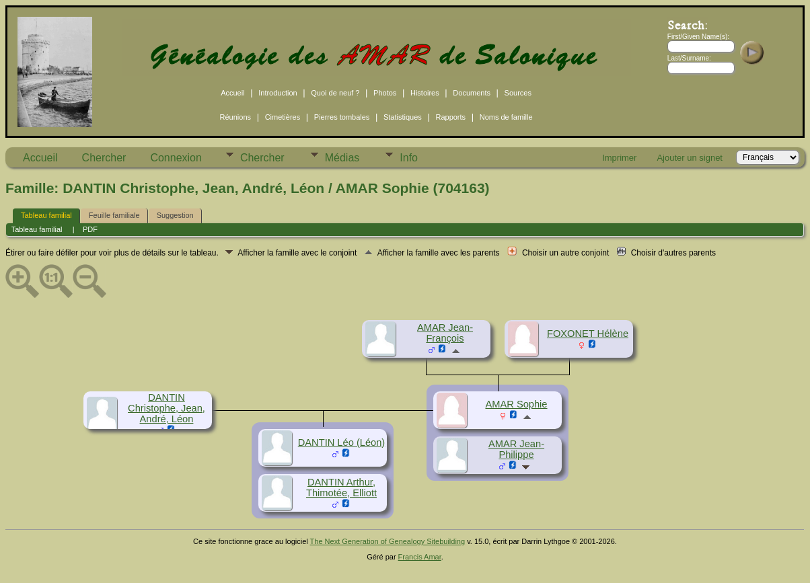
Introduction (277, 93)
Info (409, 157)
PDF (90, 229)
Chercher (104, 157)
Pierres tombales (342, 117)
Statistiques (402, 117)
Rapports (450, 117)
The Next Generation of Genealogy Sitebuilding (388, 541)
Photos (384, 93)
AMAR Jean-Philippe (516, 449)
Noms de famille (506, 117)
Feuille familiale (114, 215)
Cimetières (283, 117)
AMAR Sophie (516, 404)
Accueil (232, 93)
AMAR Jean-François (445, 333)
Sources (518, 93)
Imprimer (619, 158)
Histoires (424, 93)
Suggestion (175, 215)
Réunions (235, 117)
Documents (471, 93)
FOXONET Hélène (587, 333)
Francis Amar (419, 557)
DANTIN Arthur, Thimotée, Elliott (341, 487)
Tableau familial (46, 215)
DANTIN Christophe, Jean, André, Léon (166, 408)
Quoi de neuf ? (335, 93)
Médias (342, 157)
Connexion (176, 157)
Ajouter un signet (690, 158)
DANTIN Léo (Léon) (341, 442)
